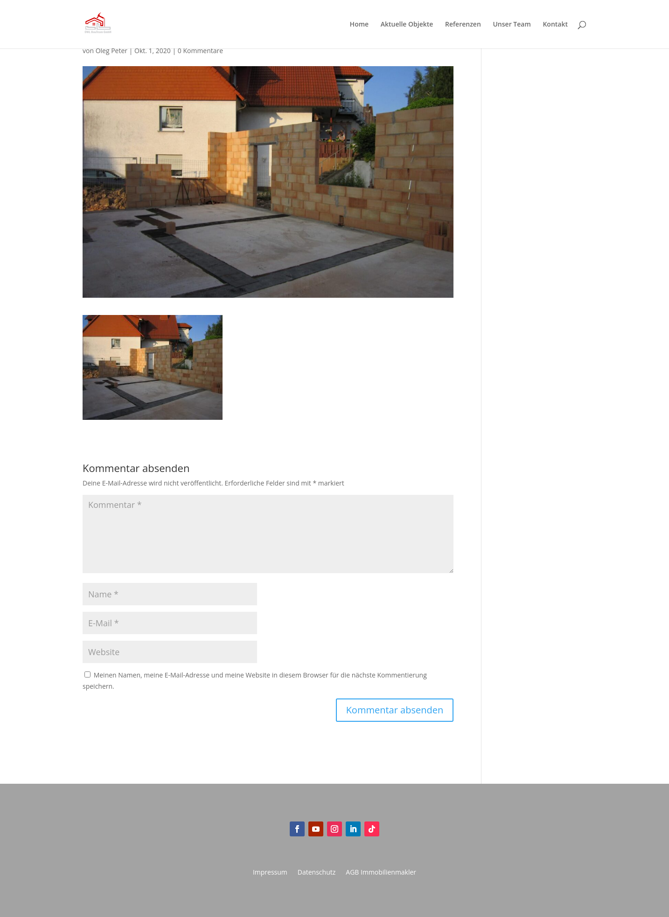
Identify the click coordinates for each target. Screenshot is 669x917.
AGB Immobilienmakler (381, 872)
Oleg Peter (111, 50)
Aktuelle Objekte (407, 24)
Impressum (270, 872)
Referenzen (463, 24)
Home (359, 24)
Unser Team (511, 24)
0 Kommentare (200, 50)
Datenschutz (316, 872)
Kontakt (555, 24)
